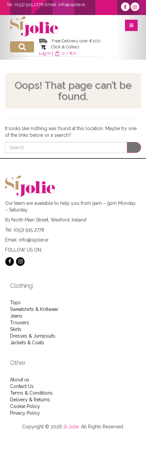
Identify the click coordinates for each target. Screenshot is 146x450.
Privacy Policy (25, 413)
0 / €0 (65, 53)
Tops (15, 302)
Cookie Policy (25, 406)
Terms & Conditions (31, 393)
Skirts (15, 329)
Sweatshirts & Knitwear (34, 309)
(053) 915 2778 (29, 4)
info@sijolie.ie (71, 4)
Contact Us (22, 386)
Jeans (16, 316)
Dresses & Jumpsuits (32, 336)
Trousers (19, 322)
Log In (45, 53)
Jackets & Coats (27, 342)
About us (19, 379)
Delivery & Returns (30, 399)
